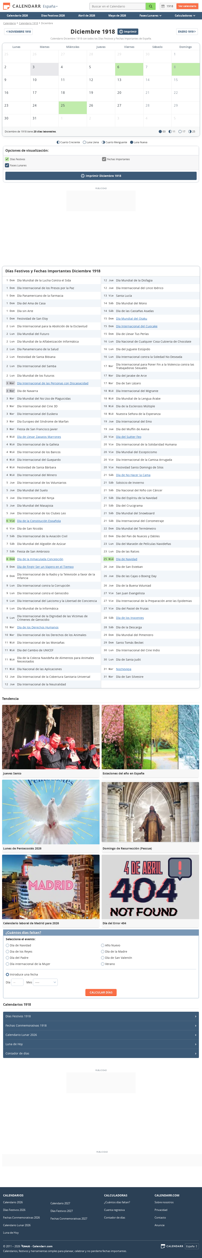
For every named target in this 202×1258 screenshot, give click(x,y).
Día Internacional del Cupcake (136, 326)
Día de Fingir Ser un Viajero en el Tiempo (45, 567)
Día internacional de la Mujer (29, 964)
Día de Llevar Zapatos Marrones (39, 437)
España (50, 6)
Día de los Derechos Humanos (38, 627)
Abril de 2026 (86, 15)
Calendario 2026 (17, 15)
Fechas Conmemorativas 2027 (68, 1218)
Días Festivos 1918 (18, 1016)
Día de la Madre (115, 951)
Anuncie (159, 1225)
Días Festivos (15, 159)
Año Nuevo (112, 945)
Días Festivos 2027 (61, 1211)
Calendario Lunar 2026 (21, 1035)
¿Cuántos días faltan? (23, 932)
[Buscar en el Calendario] (151, 6)
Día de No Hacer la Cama (133, 475)
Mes (42, 982)
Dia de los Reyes (20, 951)
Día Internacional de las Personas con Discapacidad (52, 383)
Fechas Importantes (116, 159)
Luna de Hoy (14, 1044)
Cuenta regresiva (114, 1210)
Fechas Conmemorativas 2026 (21, 1217)
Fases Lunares (16, 165)
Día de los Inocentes (130, 618)
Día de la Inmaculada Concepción (40, 559)
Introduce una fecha (23, 974)
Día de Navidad (126, 559)
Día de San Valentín (118, 958)
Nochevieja (123, 669)
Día (15, 982)
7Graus (25, 1246)
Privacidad (161, 1210)
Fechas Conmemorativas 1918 (26, 1025)
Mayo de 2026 (117, 15)
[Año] (170, 6)
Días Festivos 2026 (53, 15)
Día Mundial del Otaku (131, 318)
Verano (109, 964)
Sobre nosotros (164, 1202)
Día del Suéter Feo (128, 437)
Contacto (160, 1217)
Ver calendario (187, 6)
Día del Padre (18, 958)
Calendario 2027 (60, 1203)
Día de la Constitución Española (39, 521)
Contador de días (17, 1053)
